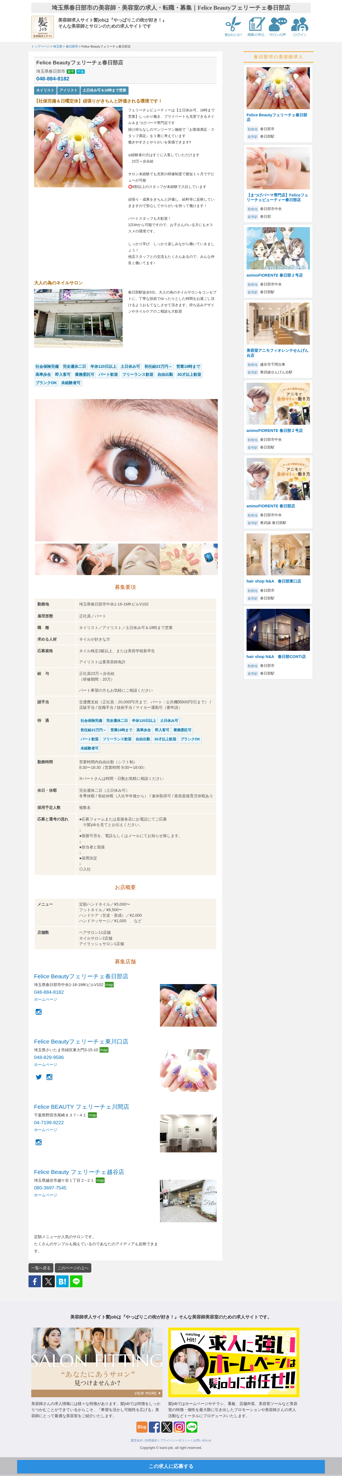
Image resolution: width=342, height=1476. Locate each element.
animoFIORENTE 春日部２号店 (275, 275)
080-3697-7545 (50, 1188)
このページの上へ (73, 1268)
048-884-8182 (52, 79)
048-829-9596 (49, 1057)
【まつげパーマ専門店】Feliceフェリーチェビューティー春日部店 (277, 197)
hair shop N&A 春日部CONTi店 (276, 656)
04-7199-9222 (49, 1122)
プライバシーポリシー (175, 1440)
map (109, 984)
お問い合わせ (202, 1440)
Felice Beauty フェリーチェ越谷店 (79, 1172)
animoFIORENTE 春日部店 (271, 506)
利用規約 (151, 1440)
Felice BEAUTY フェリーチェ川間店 (81, 1106)
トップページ (40, 46)
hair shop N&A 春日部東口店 (274, 581)
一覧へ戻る (41, 1268)
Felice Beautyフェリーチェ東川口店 (81, 1041)
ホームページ (45, 999)
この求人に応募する (171, 1466)
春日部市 (72, 46)
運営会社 (137, 1440)
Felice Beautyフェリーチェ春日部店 (81, 976)
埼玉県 (57, 46)
